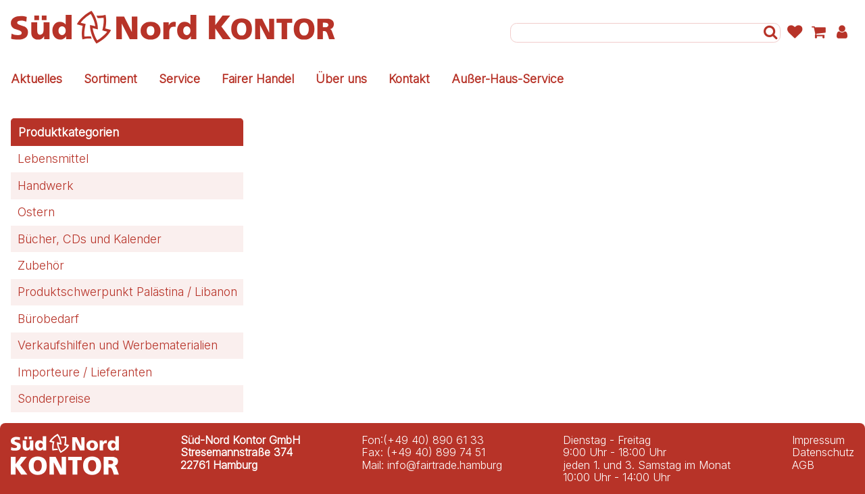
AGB (803, 465)
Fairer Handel (258, 79)
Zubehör (41, 265)
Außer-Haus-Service (507, 79)
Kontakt (409, 79)
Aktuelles (36, 79)
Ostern (36, 212)
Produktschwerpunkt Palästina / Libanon (127, 292)
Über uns (341, 79)
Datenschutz (823, 452)
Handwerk (46, 185)
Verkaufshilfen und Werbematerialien (118, 345)
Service (179, 79)
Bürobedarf (48, 319)
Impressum (818, 440)
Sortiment (110, 79)
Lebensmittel (53, 158)
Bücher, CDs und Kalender (90, 239)
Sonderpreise (54, 398)
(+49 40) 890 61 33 (433, 440)
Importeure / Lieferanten (85, 372)
